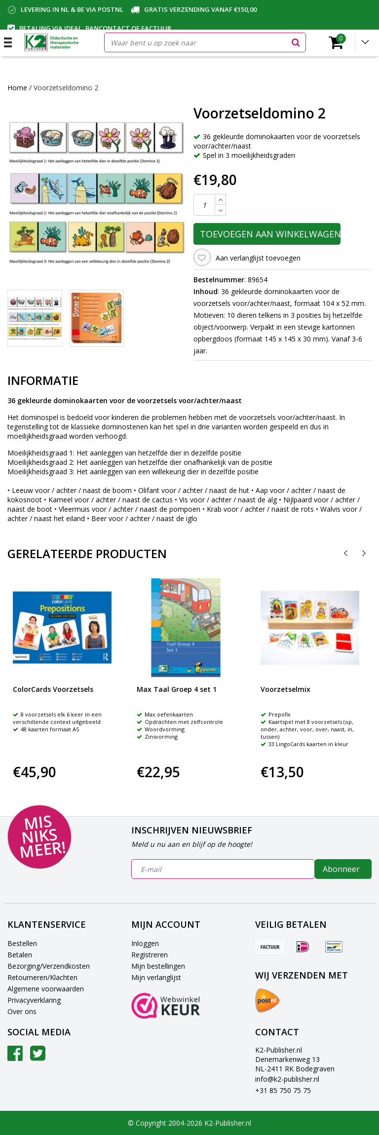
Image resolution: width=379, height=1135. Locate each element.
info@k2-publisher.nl (287, 1079)
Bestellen (22, 943)
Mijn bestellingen (158, 966)
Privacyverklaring (34, 1000)
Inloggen (145, 943)
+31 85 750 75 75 (283, 1090)
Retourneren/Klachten (42, 977)
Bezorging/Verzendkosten (48, 966)
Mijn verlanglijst (156, 977)
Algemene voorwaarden (45, 988)
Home (17, 87)
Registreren (149, 954)
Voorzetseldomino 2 (66, 87)
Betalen (19, 954)
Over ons (22, 1011)
